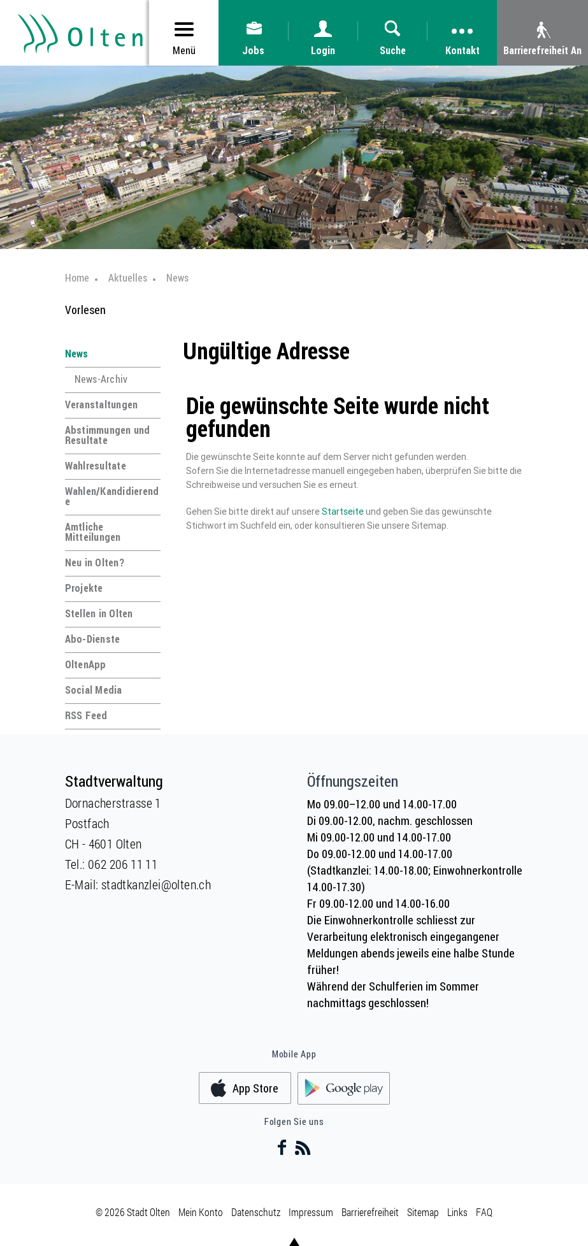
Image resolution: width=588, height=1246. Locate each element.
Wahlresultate (95, 466)
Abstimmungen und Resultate (107, 435)
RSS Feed (86, 715)
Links (457, 1212)
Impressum (311, 1212)
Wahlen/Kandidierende (112, 496)
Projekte (84, 588)
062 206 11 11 (122, 864)
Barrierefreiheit (370, 1212)
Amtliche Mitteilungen (93, 532)
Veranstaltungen (101, 404)
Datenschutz (255, 1212)
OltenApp (85, 664)
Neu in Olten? (94, 562)
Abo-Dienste (92, 639)
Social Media (93, 690)
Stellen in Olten (99, 613)
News (77, 354)
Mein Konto (200, 1212)
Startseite (343, 511)
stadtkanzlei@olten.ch (156, 884)
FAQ (484, 1212)
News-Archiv (101, 379)
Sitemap (423, 1212)
